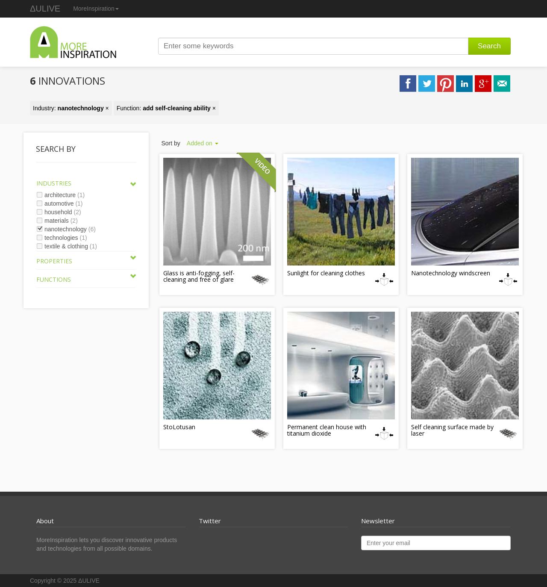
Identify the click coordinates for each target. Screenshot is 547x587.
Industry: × (71, 108)
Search (489, 46)
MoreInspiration (96, 8)
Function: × (166, 108)
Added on (202, 143)
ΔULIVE (45, 8)
